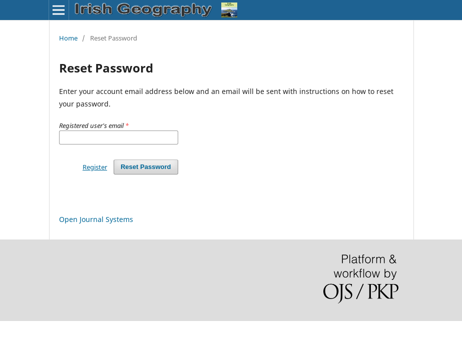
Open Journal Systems (96, 219)
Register (95, 167)
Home (68, 38)
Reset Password (146, 166)
